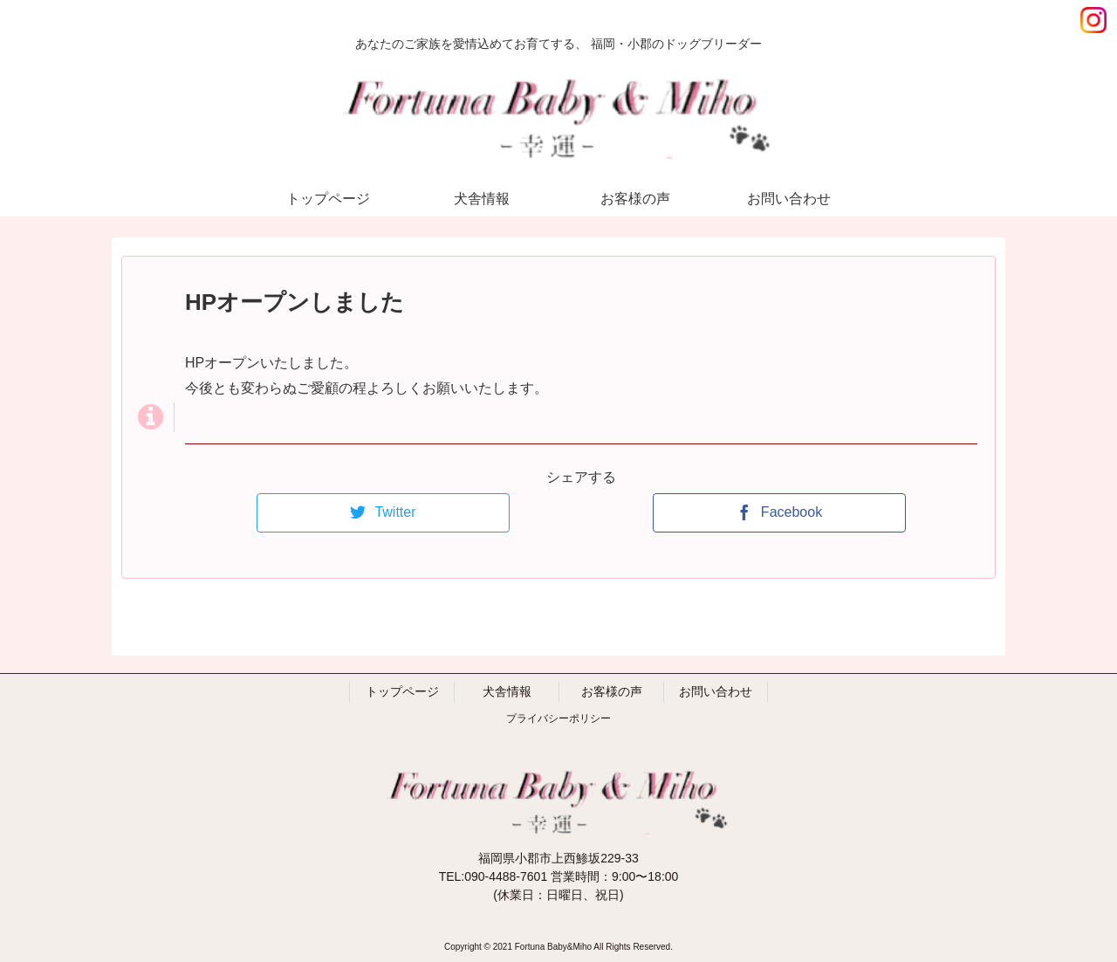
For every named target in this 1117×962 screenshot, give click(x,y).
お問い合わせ (715, 691)
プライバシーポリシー (558, 718)
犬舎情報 (507, 691)
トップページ (402, 691)
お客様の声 (611, 691)
